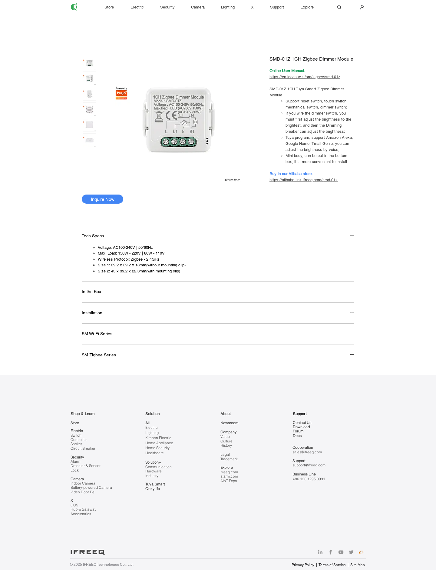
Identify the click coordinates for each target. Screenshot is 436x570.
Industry (151, 475)
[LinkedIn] (320, 552)
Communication (158, 467)
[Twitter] (351, 552)
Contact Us (302, 422)
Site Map (357, 565)
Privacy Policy (303, 565)
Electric (77, 430)
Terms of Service (332, 565)
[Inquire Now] (102, 199)
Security (77, 457)
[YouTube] (341, 552)
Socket (76, 444)
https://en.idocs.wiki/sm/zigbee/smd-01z (304, 77)
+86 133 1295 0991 (308, 479)
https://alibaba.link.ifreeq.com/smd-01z (303, 180)
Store (75, 423)
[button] (281, 7)
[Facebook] (331, 552)
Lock (75, 470)
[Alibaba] (361, 552)
